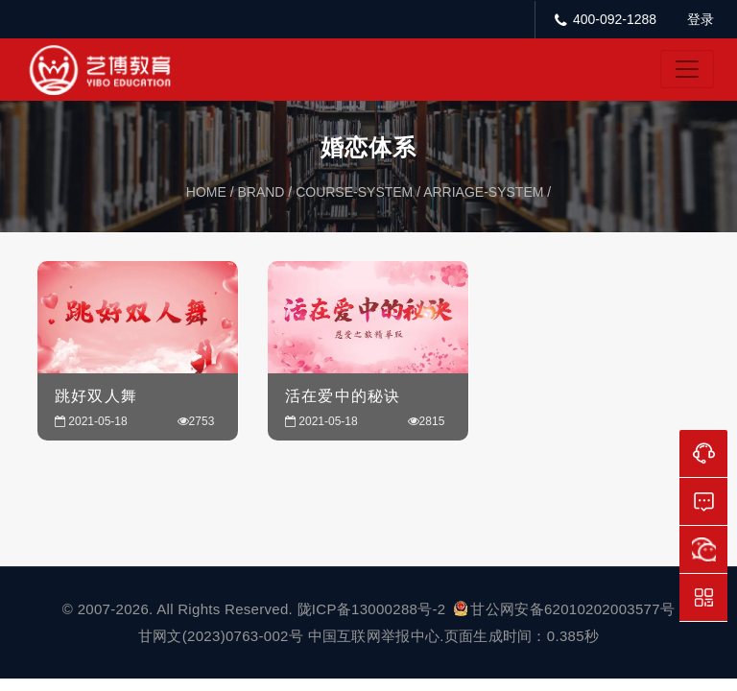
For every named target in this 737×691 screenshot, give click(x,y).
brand (260, 192)
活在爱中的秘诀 (342, 396)
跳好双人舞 (96, 396)
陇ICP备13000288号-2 (373, 609)
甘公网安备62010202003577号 (564, 609)
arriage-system (483, 192)
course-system (354, 192)
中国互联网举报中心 (374, 636)
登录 (700, 19)
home (206, 192)
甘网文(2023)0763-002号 (220, 636)
